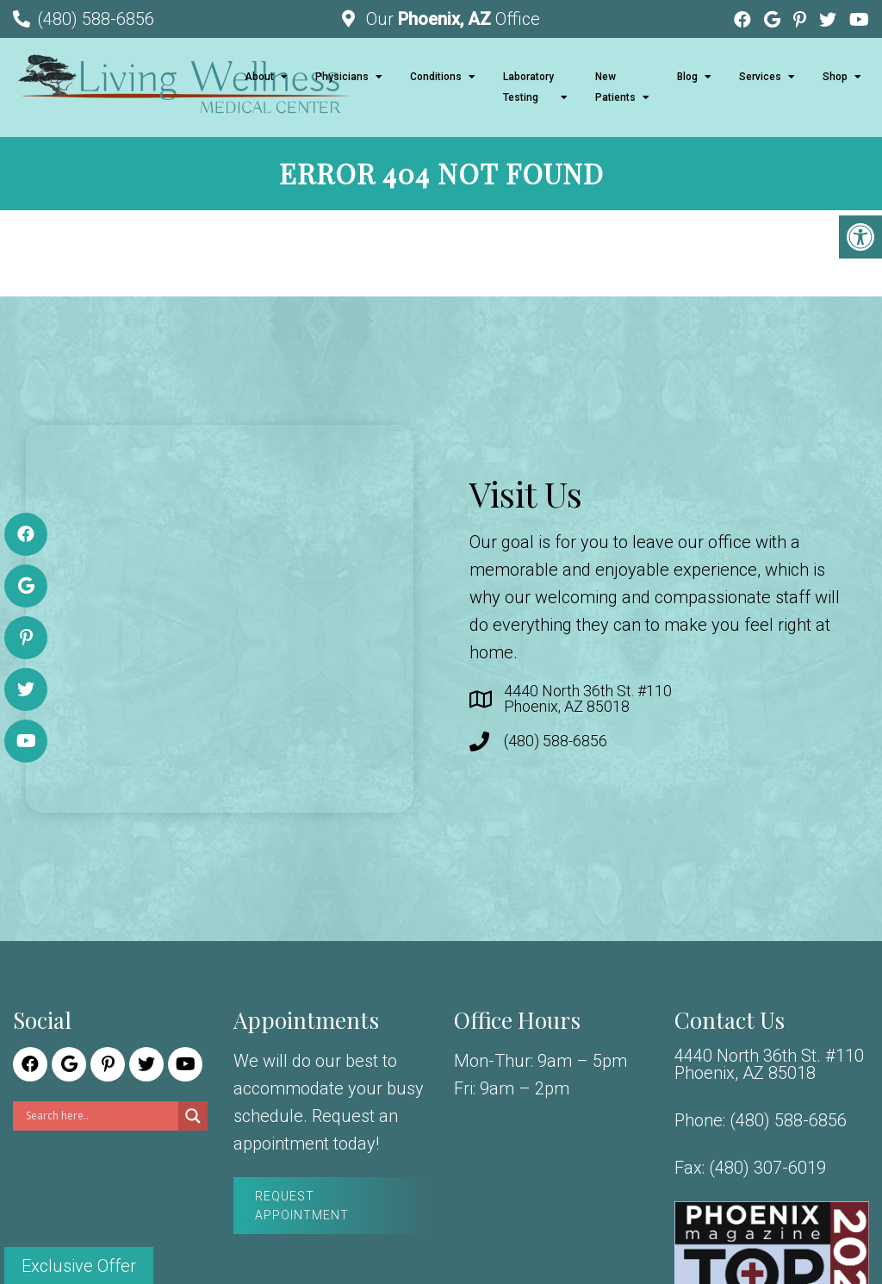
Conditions (436, 77)
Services (760, 77)
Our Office (451, 19)
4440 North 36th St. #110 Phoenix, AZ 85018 (588, 698)
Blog (687, 77)
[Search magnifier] (193, 1116)
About (259, 77)
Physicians (342, 77)
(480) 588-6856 (95, 19)
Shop (835, 77)
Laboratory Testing (528, 87)
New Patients (615, 87)
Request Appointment (302, 1205)
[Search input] (100, 1116)
